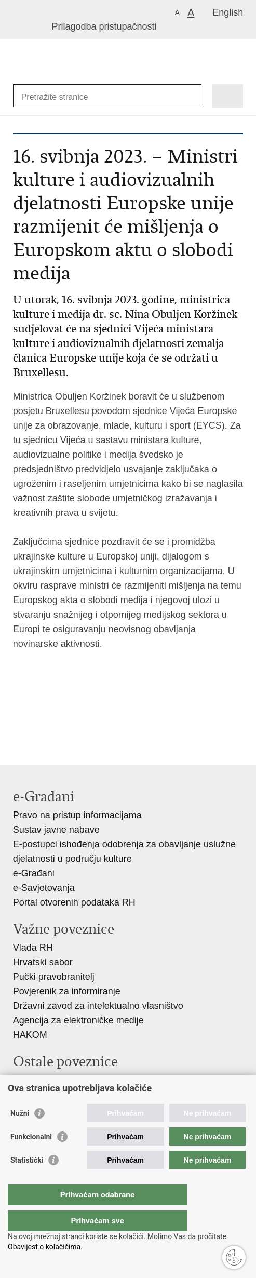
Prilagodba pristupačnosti (103, 26)
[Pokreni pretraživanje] (191, 95)
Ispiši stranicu (18, 727)
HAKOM (30, 1035)
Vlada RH (33, 947)
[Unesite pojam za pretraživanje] (59, 96)
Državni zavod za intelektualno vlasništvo (98, 1006)
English (227, 12)
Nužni (19, 1134)
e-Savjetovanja (44, 888)
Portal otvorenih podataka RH (74, 902)
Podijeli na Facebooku (40, 727)
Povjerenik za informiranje (66, 991)
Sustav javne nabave (56, 829)
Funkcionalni (31, 1157)
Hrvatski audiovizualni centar (72, 1094)
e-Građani (34, 873)
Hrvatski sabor (43, 962)
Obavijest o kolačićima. (45, 1247)
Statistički (26, 1181)
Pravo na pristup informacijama (77, 815)
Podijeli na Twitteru (63, 727)
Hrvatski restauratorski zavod (73, 1080)
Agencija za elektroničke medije (78, 1020)
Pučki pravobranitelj (54, 976)
